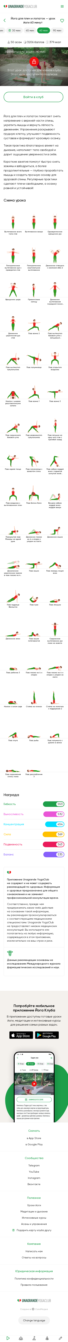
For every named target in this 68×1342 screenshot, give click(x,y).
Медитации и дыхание (34, 1211)
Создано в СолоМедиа (34, 1309)
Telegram (34, 1165)
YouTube (34, 1171)
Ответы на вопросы (34, 1257)
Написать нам (34, 1251)
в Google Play (34, 1144)
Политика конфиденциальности (34, 1278)
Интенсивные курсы (34, 1217)
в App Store (34, 1138)
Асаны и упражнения (34, 1223)
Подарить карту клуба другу (34, 1230)
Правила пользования (34, 1284)
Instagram (34, 1177)
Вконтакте (34, 1184)
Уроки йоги (34, 1205)
